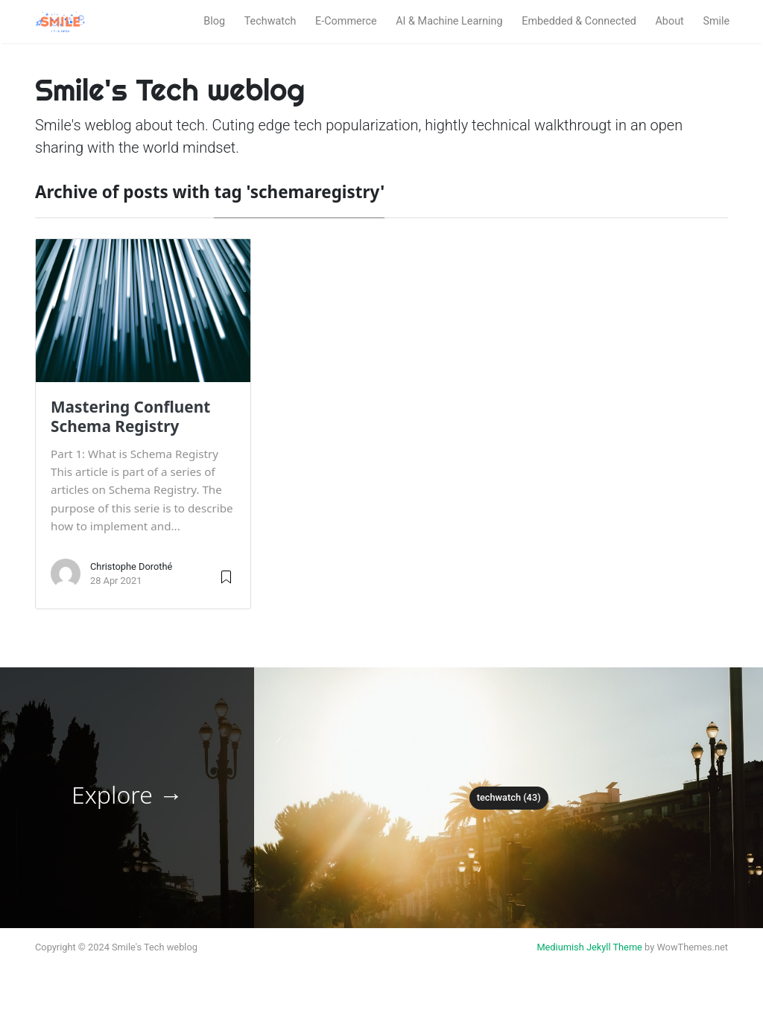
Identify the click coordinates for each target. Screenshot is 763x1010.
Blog (214, 21)
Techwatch (270, 21)
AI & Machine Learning (449, 21)
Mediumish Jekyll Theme (589, 947)
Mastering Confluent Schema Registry (130, 416)
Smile (716, 21)
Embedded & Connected (579, 21)
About (669, 21)
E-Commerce (346, 21)
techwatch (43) (509, 797)
